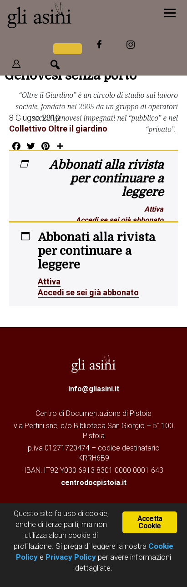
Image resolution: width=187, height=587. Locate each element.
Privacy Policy (70, 557)
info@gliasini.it (93, 389)
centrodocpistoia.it (93, 482)
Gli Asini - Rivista (66, 15)
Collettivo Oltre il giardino (58, 128)
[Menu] (169, 12)
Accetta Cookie (149, 522)
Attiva (153, 209)
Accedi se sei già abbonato (119, 220)
